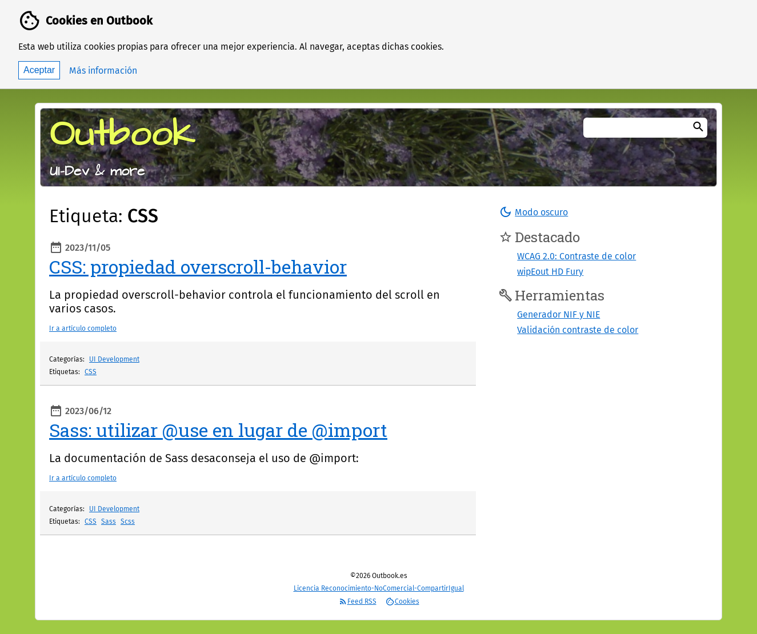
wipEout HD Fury (550, 271)
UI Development (114, 359)
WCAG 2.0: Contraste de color (576, 256)
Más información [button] (103, 70)
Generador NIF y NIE (558, 314)
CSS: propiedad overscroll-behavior (198, 266)
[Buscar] (698, 128)
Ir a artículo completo (83, 328)
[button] (533, 212)
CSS (91, 372)
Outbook (122, 135)
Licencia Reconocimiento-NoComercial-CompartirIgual (379, 588)
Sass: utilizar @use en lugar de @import (218, 430)
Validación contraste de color (577, 329)
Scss (128, 521)
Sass (108, 521)
